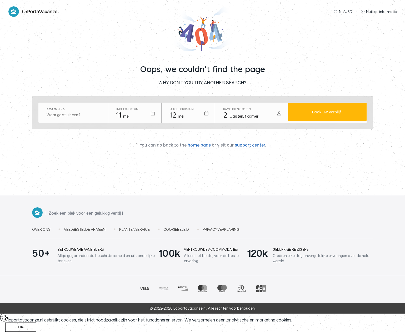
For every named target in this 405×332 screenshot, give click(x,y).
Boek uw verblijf (326, 112)
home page (199, 145)
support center (250, 145)
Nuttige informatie (379, 11)
